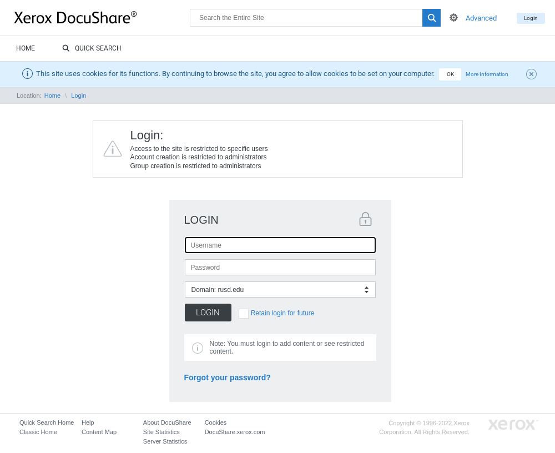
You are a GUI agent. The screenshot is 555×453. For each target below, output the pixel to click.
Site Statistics (161, 432)
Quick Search (92, 48)
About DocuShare (167, 422)
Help (88, 422)
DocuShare (102, 17)
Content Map (99, 432)
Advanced (481, 18)
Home (25, 48)
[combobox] (280, 289)
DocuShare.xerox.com (235, 432)
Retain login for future (283, 313)
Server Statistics (165, 441)
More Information (487, 74)
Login (531, 18)
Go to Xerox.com (513, 425)
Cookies (216, 422)
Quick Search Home (46, 422)
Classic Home (38, 432)
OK (450, 74)
